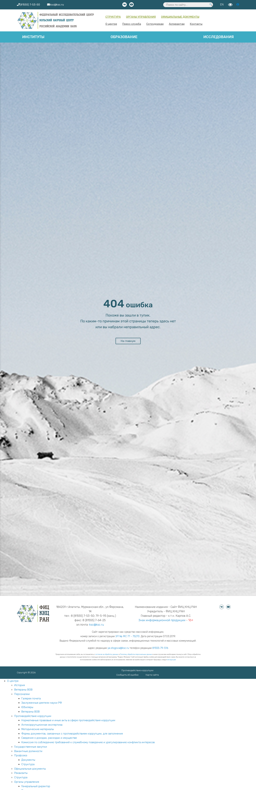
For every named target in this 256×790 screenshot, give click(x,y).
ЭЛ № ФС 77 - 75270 (127, 636)
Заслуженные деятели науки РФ (41, 702)
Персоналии (22, 694)
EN (222, 4)
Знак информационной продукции (161, 620)
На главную (128, 341)
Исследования (218, 37)
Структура (113, 16)
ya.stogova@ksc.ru (118, 648)
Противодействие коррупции (137, 670)
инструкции (171, 660)
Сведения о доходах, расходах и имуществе (49, 737)
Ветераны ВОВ (23, 689)
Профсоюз (20, 755)
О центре (111, 24)
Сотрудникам (155, 24)
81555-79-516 (160, 648)
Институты (33, 37)
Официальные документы (180, 16)
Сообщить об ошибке (127, 674)
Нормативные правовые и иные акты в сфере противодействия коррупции (68, 720)
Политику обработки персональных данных (136, 654)
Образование (124, 37)
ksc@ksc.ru (96, 624)
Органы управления (141, 16)
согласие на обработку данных (106, 654)
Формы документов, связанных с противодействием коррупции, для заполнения (72, 733)
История (19, 685)
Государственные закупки (30, 746)
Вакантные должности (28, 751)
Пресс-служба (131, 24)
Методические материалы (37, 729)
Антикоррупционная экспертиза (41, 724)
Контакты (196, 24)
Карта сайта (152, 674)
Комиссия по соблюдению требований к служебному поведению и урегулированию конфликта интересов (88, 742)
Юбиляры (27, 707)
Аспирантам (177, 24)
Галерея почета (31, 698)
